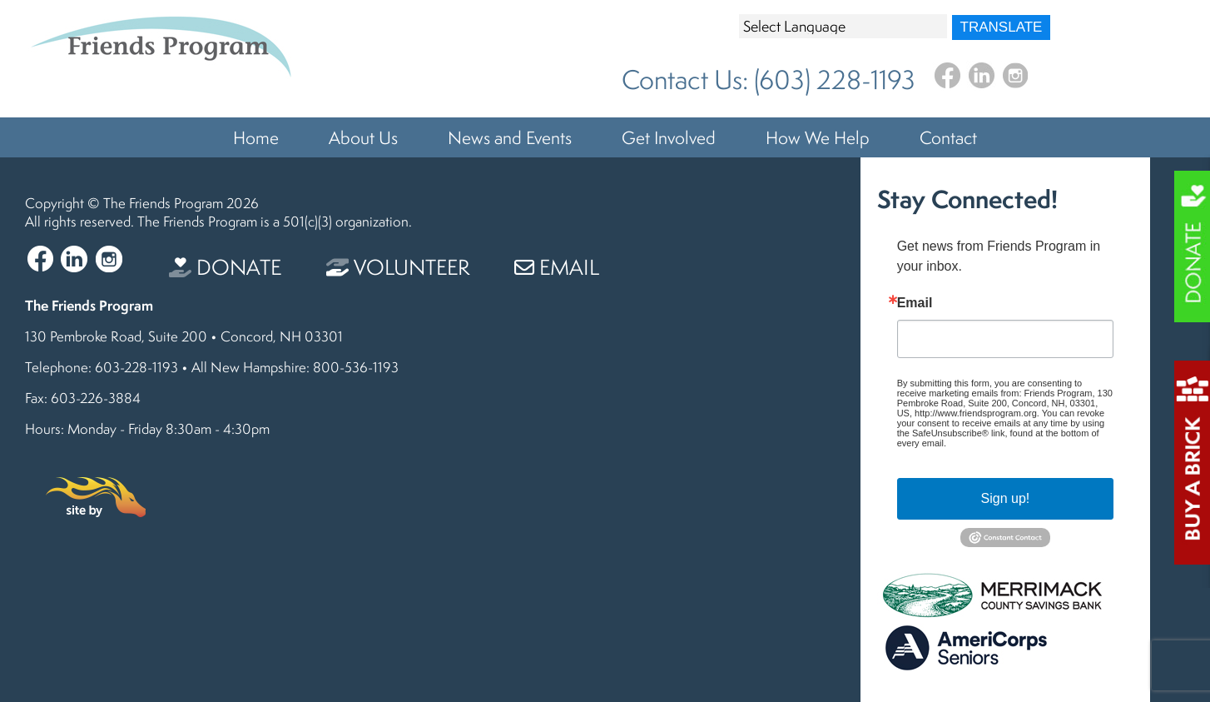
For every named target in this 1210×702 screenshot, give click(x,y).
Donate (225, 267)
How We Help (818, 137)
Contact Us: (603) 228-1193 (768, 79)
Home (256, 137)
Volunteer (397, 267)
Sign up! (1005, 498)
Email (556, 267)
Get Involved (669, 137)
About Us (363, 137)
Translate (1001, 27)
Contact (948, 137)
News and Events (510, 137)
